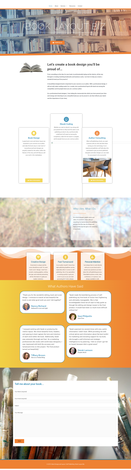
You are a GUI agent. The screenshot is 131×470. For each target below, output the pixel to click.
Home (50, 6)
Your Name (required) (65, 394)
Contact (80, 6)
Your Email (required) (65, 401)
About (56, 6)
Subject (65, 408)
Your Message (65, 427)
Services (63, 6)
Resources (72, 6)
